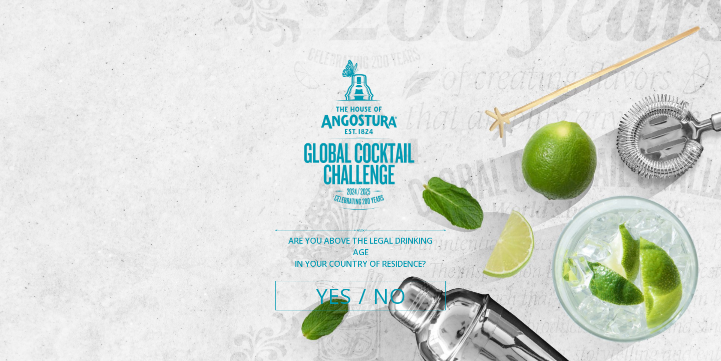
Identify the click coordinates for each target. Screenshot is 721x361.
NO (389, 295)
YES (333, 295)
